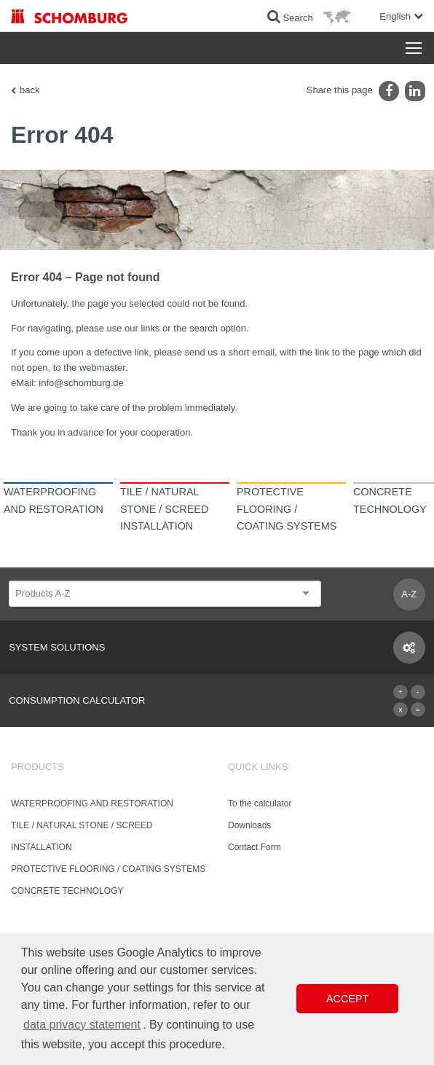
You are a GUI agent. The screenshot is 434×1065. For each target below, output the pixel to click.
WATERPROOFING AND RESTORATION (92, 803)
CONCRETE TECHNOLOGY (67, 891)
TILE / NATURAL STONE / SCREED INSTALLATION (81, 836)
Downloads (249, 825)
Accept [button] (347, 999)
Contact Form (254, 847)
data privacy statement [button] (82, 1024)
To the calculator (259, 803)
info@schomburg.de (81, 382)
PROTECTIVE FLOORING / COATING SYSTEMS (108, 869)
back (29, 90)
